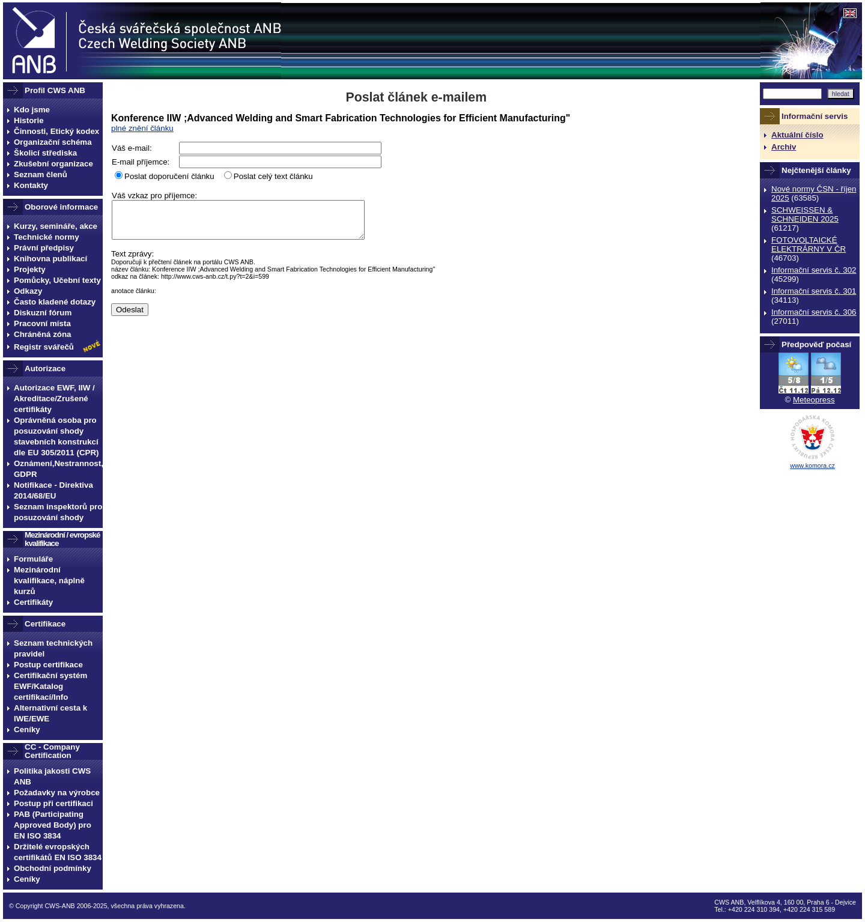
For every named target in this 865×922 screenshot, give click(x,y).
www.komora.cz (812, 465)
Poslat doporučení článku (169, 176)
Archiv (783, 146)
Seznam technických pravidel (53, 648)
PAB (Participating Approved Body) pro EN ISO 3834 (52, 825)
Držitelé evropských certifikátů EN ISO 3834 (58, 852)
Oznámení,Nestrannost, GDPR (58, 469)
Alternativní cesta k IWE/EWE (50, 713)
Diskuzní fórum (42, 312)
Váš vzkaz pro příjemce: (154, 195)
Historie (29, 120)
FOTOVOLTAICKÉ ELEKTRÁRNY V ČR (808, 244)
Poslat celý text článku (273, 176)
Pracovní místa (42, 323)
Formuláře (33, 558)
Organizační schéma (53, 142)
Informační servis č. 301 (813, 291)
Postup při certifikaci (53, 803)
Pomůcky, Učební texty (57, 280)
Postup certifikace (48, 664)
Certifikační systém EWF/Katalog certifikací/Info (50, 686)
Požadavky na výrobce (57, 792)
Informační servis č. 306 (813, 312)
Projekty (30, 269)
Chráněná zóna (42, 334)
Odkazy (28, 291)
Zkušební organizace (53, 163)
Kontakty (31, 185)
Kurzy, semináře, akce (55, 226)
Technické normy (46, 236)
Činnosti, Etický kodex (56, 131)
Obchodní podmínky (52, 868)
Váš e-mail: (132, 148)
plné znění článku (142, 128)
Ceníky (27, 729)
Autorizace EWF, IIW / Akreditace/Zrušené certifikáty (54, 398)
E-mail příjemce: (140, 161)
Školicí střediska (45, 152)
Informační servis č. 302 (813, 269)
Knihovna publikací (50, 258)
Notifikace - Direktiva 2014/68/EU (53, 490)
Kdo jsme (32, 109)
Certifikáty (33, 602)
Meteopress (814, 399)
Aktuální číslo (797, 134)
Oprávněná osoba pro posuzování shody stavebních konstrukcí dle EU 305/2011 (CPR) (56, 436)
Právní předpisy (44, 247)
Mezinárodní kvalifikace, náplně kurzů (49, 580)
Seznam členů (40, 174)
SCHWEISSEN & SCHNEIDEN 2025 (805, 214)
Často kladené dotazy (55, 301)
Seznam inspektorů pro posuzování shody (58, 512)
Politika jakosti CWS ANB (52, 776)
